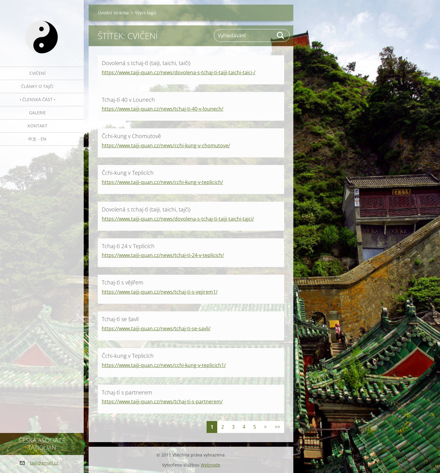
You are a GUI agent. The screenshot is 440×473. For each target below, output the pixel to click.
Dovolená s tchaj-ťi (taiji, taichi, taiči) (146, 63)
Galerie (37, 113)
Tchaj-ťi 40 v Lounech (128, 99)
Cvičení (37, 73)
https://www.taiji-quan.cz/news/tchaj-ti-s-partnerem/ (162, 401)
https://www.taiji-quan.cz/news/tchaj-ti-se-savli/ (156, 328)
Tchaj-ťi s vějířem (122, 282)
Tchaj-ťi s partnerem (127, 392)
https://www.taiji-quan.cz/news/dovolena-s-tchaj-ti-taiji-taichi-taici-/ (178, 72)
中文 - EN (37, 139)
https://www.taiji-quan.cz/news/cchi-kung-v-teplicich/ (162, 182)
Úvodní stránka (113, 13)
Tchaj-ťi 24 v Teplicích (128, 246)
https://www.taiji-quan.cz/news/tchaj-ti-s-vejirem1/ (160, 291)
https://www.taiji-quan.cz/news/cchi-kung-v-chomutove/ (166, 145)
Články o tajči (37, 86)
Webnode (210, 465)
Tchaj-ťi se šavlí (120, 319)
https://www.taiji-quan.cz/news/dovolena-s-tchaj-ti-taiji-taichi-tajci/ (178, 218)
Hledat (281, 35)
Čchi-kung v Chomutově (131, 136)
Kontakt (37, 126)
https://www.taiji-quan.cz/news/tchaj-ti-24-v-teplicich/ (163, 255)
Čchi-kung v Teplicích (128, 172)
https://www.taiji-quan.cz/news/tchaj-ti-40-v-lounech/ (162, 108)
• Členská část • (37, 99)
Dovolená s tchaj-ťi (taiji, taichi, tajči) (146, 209)
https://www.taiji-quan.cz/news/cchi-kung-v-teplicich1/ (164, 365)
